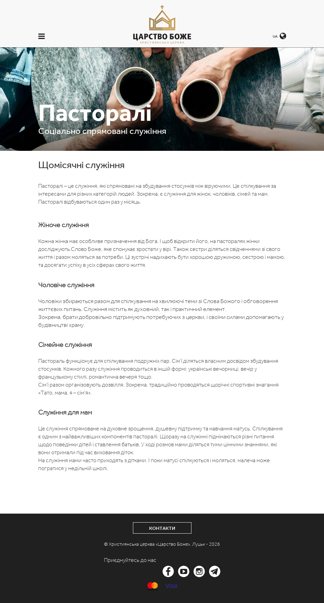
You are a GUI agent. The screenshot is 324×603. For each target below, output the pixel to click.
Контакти (162, 528)
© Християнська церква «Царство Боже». (148, 544)
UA (275, 36)
